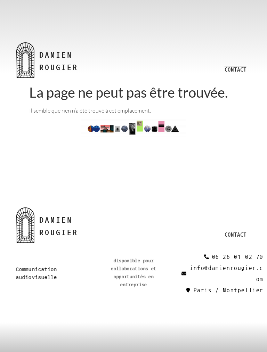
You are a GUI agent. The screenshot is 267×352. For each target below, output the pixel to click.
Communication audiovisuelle (36, 272)
